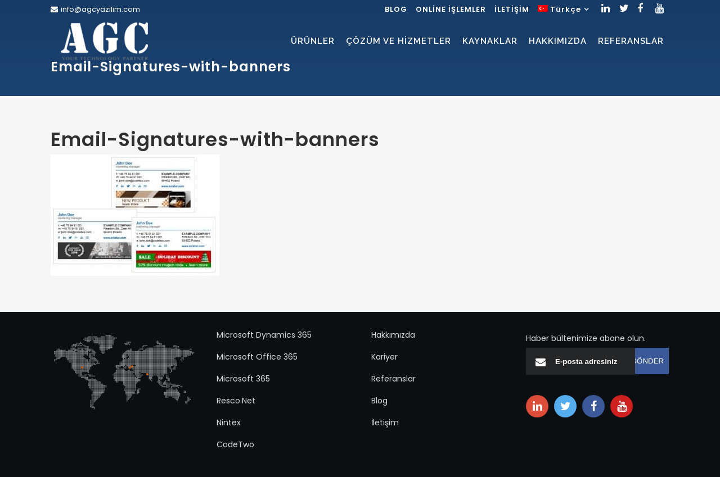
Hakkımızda (393, 334)
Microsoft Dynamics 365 (264, 334)
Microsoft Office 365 (257, 356)
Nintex (229, 422)
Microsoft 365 (243, 378)
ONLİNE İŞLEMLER (451, 9)
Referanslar (393, 378)
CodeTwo (235, 444)
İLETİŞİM (511, 9)
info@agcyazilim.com (100, 9)
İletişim (385, 422)
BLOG (396, 9)
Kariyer (384, 356)
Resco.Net (236, 400)
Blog (379, 400)
